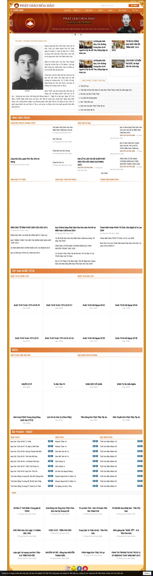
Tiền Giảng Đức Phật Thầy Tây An (94, 417)
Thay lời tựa (84, 86)
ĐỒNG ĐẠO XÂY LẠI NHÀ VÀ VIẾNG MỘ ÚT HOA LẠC (29, 235)
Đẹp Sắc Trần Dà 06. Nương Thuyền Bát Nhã (26, 451)
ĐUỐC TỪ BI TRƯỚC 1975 (20, 276)
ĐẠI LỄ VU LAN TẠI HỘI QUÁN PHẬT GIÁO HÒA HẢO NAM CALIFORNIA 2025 (91, 162)
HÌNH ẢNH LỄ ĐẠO (84, 123)
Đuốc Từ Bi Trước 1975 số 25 (26, 338)
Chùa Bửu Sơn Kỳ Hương (61, 151)
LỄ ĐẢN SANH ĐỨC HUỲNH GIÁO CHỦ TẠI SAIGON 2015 (30, 248)
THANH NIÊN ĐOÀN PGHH (109, 180)
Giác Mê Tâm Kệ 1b (62, 451)
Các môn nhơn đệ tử (87, 110)
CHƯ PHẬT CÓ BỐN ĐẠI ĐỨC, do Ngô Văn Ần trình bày (133, 63)
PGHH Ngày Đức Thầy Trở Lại (93, 552)
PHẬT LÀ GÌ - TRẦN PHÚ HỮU (60, 530)
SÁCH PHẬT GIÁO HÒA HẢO (20, 355)
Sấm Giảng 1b (60, 461)
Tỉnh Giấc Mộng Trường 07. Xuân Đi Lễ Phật (26, 486)
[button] (77, 10)
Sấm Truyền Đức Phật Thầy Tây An (126, 417)
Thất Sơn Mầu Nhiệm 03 (108, 476)
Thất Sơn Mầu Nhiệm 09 (108, 446)
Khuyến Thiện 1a (61, 446)
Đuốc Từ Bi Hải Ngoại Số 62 (94, 305)
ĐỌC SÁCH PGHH (106, 437)
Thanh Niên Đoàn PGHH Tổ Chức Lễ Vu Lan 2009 (117, 238)
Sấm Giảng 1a (60, 466)
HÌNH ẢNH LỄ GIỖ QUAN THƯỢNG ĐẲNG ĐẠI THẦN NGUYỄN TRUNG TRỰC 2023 (130, 161)
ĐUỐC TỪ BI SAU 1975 (86, 276)
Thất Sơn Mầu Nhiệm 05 (108, 466)
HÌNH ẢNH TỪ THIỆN (18, 180)
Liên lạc (133, 1)
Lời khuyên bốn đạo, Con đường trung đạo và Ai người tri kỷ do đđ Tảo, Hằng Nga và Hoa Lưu (93, 47)
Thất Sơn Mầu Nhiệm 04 (108, 471)
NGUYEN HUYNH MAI (85, 167)
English (140, 1)
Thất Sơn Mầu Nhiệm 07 (108, 456)
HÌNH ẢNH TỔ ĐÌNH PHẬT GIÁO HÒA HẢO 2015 (29, 227)
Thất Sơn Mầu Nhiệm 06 (108, 461)
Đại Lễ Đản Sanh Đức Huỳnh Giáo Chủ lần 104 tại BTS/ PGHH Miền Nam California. (129, 145)
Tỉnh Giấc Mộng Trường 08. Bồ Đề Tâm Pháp (26, 481)
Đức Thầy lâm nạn (86, 102)
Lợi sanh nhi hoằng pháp (88, 98)
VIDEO (14, 493)
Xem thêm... (27, 91)
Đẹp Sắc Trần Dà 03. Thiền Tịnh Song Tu (25, 466)
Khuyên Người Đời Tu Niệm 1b (65, 476)
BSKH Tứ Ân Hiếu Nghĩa (126, 384)
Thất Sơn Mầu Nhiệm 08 (108, 451)
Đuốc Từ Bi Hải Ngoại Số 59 (94, 338)
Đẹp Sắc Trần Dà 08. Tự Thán (21, 441)
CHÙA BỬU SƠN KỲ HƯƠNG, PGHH (23, 123)
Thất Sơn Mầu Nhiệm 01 (108, 486)
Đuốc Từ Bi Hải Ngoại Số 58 (126, 338)
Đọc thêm (104, 173)
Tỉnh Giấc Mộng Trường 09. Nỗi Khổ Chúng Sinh (27, 476)
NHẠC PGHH (15, 437)
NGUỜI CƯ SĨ (27, 384)
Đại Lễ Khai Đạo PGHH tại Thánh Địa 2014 (25, 253)
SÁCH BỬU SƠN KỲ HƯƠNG (87, 355)
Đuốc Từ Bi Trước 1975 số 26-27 (59, 305)
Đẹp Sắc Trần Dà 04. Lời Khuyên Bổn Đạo (25, 461)
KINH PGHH (59, 437)
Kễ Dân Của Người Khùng (64, 471)
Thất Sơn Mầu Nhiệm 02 (108, 481)
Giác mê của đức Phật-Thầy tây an (92, 106)
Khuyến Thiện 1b (61, 441)
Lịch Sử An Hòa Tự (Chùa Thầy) (59, 417)
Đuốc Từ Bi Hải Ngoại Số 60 (126, 305)
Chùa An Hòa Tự (58, 162)
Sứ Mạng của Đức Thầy (63, 486)
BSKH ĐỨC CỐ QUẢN (94, 384)
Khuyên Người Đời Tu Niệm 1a (65, 481)
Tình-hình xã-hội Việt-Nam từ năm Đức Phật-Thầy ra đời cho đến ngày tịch (106, 90)
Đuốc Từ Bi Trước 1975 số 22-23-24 (59, 338)
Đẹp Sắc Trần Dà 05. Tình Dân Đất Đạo (24, 456)
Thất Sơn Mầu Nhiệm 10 (108, 441)
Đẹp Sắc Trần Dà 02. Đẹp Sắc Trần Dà (24, 471)
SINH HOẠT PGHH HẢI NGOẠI (65, 180)
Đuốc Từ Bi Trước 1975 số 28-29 (27, 305)
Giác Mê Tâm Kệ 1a (62, 456)
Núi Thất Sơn (57, 139)
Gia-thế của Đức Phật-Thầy (89, 94)
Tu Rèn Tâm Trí (59, 384)
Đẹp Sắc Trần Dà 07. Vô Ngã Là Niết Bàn (25, 446)
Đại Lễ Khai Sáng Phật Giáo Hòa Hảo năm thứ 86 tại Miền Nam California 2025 (131, 130)
